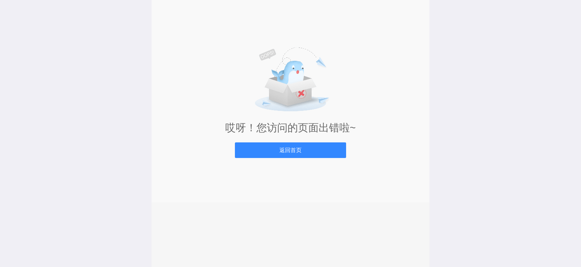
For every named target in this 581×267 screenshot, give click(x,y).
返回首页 (290, 150)
